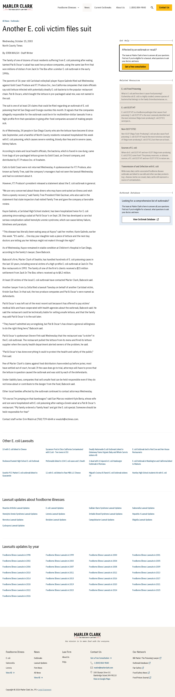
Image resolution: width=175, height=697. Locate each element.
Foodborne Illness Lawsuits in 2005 (146, 561)
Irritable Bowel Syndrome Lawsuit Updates (105, 514)
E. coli (8, 658)
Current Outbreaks (102, 7)
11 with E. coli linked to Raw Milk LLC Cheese (63, 473)
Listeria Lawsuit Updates (55, 514)
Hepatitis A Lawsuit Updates (143, 514)
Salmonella (10, 663)
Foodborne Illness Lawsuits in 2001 (146, 555)
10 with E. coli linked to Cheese (14, 449)
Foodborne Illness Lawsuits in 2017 (146, 578)
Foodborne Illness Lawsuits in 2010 (16, 572)
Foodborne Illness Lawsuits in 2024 (103, 590)
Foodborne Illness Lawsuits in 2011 (60, 572)
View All (9, 672)
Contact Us (164, 7)
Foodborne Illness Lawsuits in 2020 (103, 584)
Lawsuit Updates (40, 663)
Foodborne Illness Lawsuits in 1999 (60, 555)
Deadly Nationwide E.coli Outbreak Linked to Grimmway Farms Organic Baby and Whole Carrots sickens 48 (108, 452)
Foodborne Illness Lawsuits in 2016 (103, 578)
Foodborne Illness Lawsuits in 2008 (103, 567)
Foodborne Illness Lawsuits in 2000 (103, 555)
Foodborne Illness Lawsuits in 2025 (146, 590)
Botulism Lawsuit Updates (56, 520)
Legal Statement (44, 689)
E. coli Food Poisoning (131, 88)
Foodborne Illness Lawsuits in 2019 (60, 584)
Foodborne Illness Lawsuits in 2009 (146, 567)
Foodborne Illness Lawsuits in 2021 (146, 584)
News (87, 7)
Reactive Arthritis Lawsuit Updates (16, 508)
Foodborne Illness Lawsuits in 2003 (60, 561)
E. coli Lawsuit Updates (55, 508)
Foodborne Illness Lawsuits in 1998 (16, 555)
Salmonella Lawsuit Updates (143, 508)
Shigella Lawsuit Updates (142, 520)
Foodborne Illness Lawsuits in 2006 (16, 567)
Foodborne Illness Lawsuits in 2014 (16, 578)
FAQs (64, 662)
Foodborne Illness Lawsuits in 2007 (60, 567)
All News (5, 21)
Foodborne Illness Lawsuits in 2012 (103, 572)
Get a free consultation (135, 66)
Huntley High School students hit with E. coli (149, 473)
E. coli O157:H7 (128, 107)
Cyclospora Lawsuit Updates (13, 525)
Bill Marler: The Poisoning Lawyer (146, 658)
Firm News (38, 668)
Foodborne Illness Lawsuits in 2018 (16, 584)
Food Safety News (140, 672)
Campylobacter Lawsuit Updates (101, 520)
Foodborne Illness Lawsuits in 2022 (16, 590)
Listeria (9, 668)
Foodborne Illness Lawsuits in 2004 (103, 561)
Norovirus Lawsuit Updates (12, 520)
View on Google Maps (101, 679)
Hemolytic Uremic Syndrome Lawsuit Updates (19, 514)
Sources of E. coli (129, 147)
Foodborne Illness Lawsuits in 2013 (146, 572)
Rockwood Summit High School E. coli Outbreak (20, 461)
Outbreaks (15, 21)
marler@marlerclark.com (103, 667)
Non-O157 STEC (128, 129)
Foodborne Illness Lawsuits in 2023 (60, 590)
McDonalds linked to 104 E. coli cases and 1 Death (65, 461)
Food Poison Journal (141, 677)
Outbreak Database (140, 663)
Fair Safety (137, 668)
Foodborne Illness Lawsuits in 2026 (16, 596)
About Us (120, 7)
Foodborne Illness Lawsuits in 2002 (16, 561)
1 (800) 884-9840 (138, 7)
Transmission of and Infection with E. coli (140, 166)
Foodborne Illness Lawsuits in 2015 (60, 578)
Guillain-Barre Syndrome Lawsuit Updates (105, 508)
